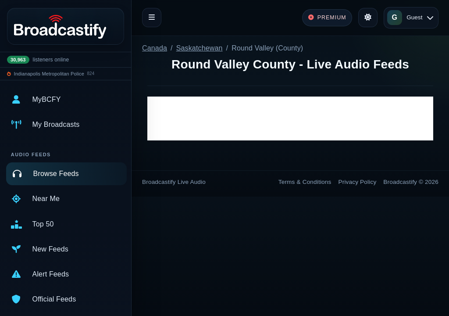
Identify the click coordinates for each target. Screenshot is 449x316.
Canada (154, 48)
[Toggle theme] (368, 17)
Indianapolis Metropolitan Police (49, 73)
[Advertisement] (290, 118)
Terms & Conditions (304, 182)
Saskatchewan (199, 48)
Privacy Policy (358, 182)
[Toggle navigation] (151, 17)
